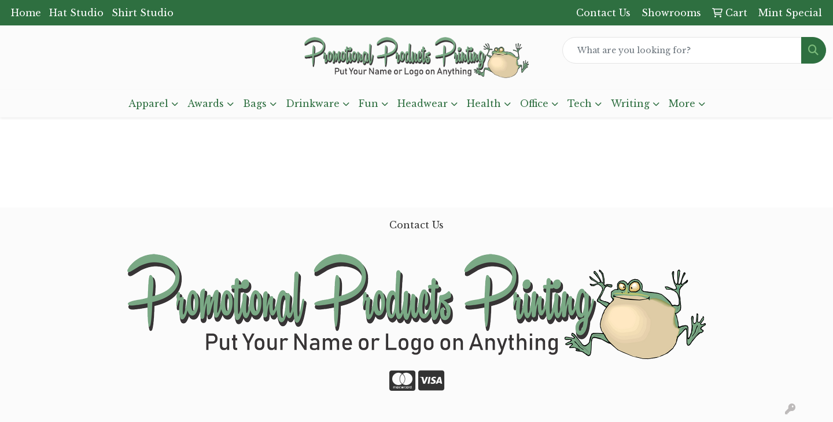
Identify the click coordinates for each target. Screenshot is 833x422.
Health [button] (484, 103)
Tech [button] (579, 103)
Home (26, 12)
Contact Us (416, 225)
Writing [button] (630, 103)
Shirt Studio (143, 12)
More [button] (682, 103)
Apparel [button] (148, 103)
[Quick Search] (682, 50)
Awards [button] (205, 103)
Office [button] (534, 103)
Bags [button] (255, 103)
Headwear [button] (422, 103)
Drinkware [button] (313, 103)
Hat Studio (76, 12)
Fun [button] (368, 103)
